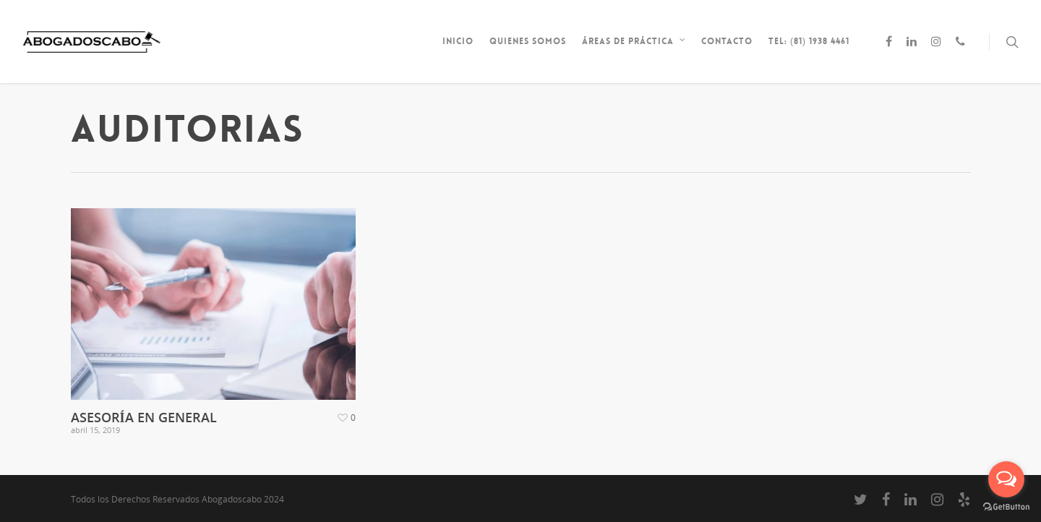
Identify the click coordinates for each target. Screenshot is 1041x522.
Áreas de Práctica (634, 41)
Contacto (727, 41)
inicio (458, 41)
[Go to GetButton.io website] (1006, 507)
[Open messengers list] (1006, 479)
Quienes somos (527, 41)
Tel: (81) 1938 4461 (808, 41)
